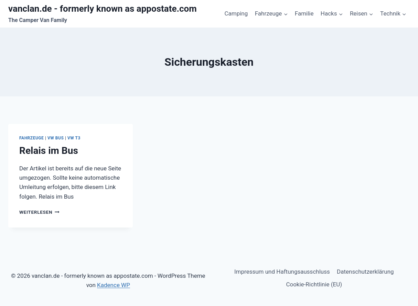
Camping (236, 13)
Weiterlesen (39, 212)
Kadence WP (113, 285)
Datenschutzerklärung (365, 271)
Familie (304, 13)
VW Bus (55, 138)
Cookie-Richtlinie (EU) (314, 284)
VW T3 (74, 138)
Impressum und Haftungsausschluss (282, 271)
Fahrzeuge (31, 138)
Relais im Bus (48, 150)
